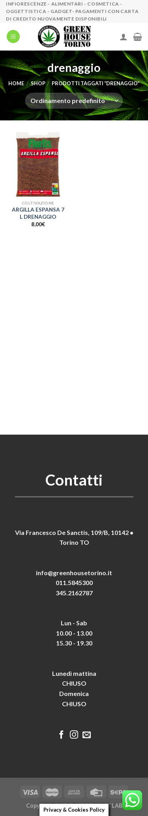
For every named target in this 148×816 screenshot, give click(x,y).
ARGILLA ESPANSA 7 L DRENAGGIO (38, 213)
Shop (38, 83)
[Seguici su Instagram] (74, 735)
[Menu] (13, 36)
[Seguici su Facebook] (61, 735)
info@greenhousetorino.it (74, 572)
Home (16, 83)
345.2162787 (74, 593)
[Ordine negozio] (74, 101)
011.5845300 (74, 582)
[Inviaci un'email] (86, 735)
